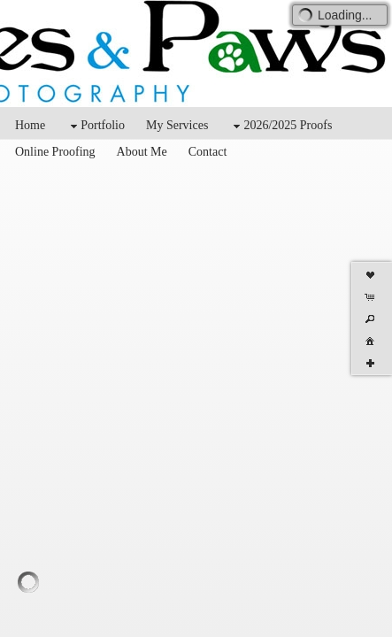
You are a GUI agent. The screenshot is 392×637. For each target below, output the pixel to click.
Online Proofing (55, 151)
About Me (142, 151)
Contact (207, 151)
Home (30, 125)
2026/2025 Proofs (280, 126)
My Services (177, 125)
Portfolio (95, 126)
